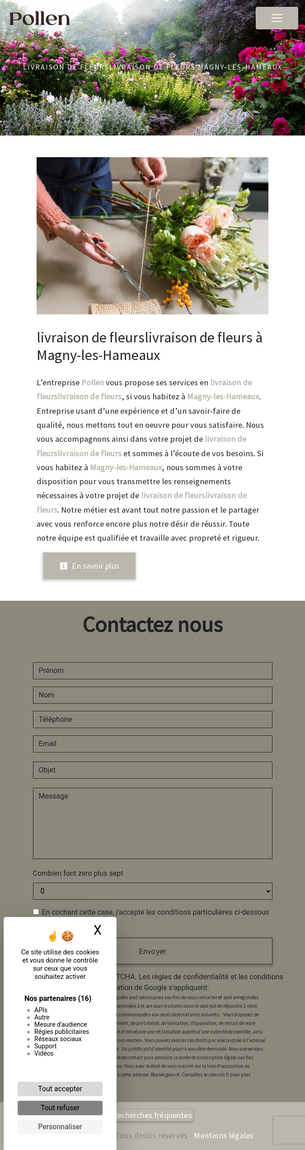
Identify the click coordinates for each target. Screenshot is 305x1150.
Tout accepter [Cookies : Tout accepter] (60, 1089)
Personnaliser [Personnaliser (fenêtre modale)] (60, 1126)
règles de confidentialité (190, 976)
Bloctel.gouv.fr (164, 1074)
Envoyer (152, 951)
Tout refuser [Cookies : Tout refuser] (60, 1107)
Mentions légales (222, 1135)
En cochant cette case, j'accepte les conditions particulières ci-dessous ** (155, 917)
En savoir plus (89, 566)
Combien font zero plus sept (78, 873)
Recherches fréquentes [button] (152, 1115)
